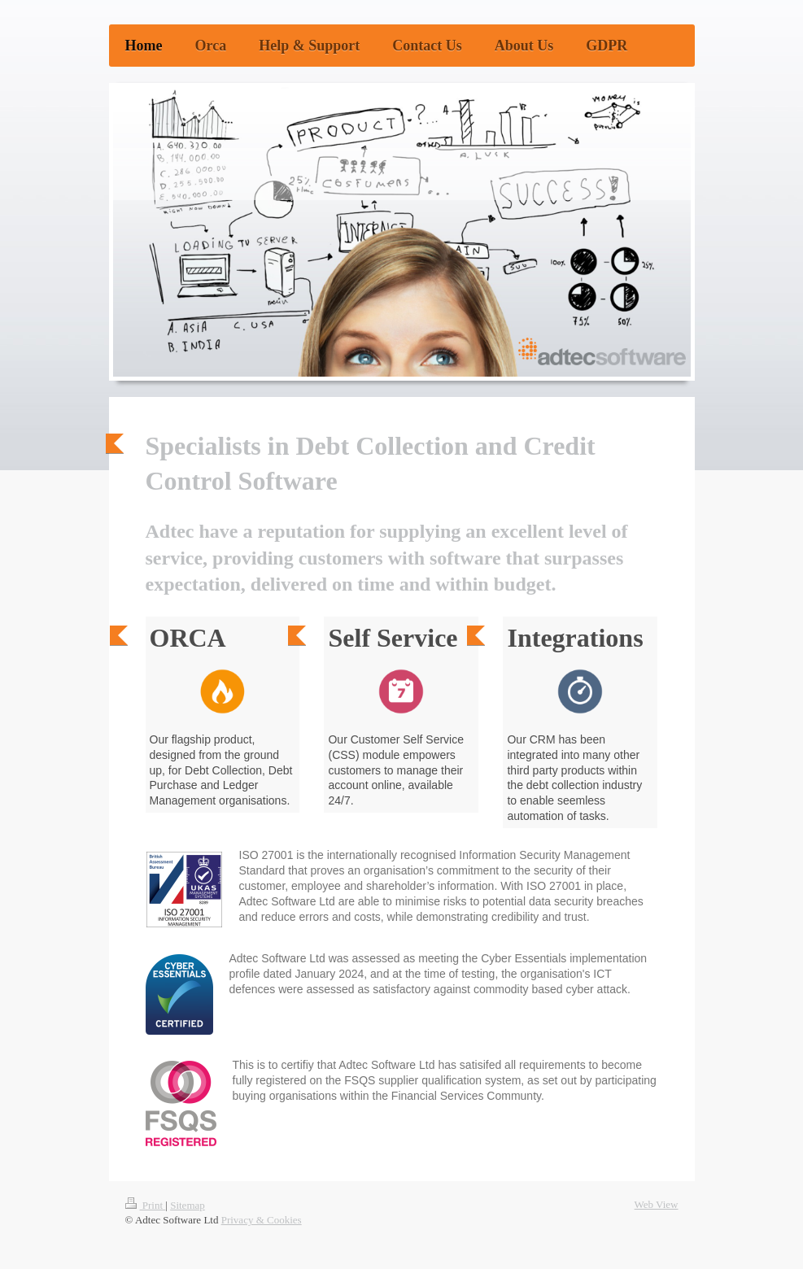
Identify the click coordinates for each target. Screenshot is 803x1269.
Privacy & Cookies (261, 1220)
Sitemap (187, 1205)
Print (145, 1205)
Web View (657, 1204)
